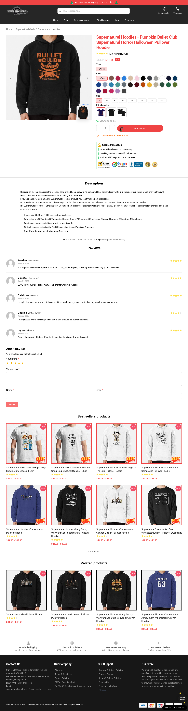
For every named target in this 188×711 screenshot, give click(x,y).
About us (59, 670)
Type (98, 64)
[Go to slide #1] (34, 127)
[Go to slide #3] (64, 127)
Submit (12, 404)
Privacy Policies (62, 678)
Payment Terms (106, 674)
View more (94, 552)
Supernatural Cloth (25, 29)
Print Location (102, 105)
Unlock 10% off (182, 698)
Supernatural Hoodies (49, 29)
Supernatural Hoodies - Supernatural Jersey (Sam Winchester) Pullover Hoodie (159, 618)
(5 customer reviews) (118, 54)
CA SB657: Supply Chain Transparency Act (74, 686)
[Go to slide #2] (49, 127)
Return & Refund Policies (110, 678)
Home (9, 29)
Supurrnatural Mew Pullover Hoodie (24, 614)
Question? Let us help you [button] (175, 708)
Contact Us (104, 682)
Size (98, 96)
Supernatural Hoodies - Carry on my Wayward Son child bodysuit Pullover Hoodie (115, 618)
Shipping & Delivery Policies (111, 670)
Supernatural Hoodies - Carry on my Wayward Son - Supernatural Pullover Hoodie (70, 533)
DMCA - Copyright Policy (66, 682)
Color (98, 73)
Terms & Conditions (63, 674)
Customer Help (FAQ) (108, 686)
